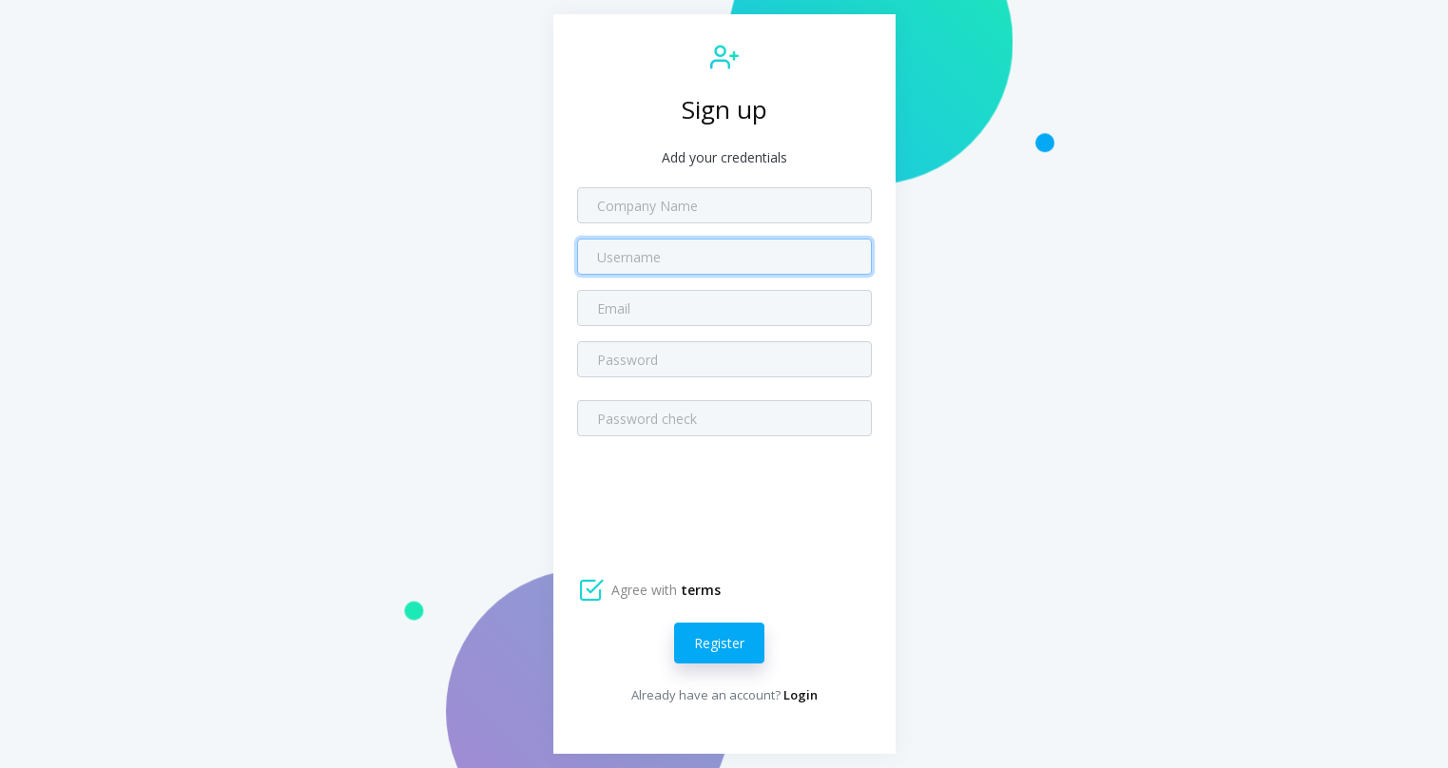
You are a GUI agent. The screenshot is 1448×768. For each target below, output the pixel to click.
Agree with (664, 590)
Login (800, 694)
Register (719, 643)
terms (701, 590)
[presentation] (721, 496)
